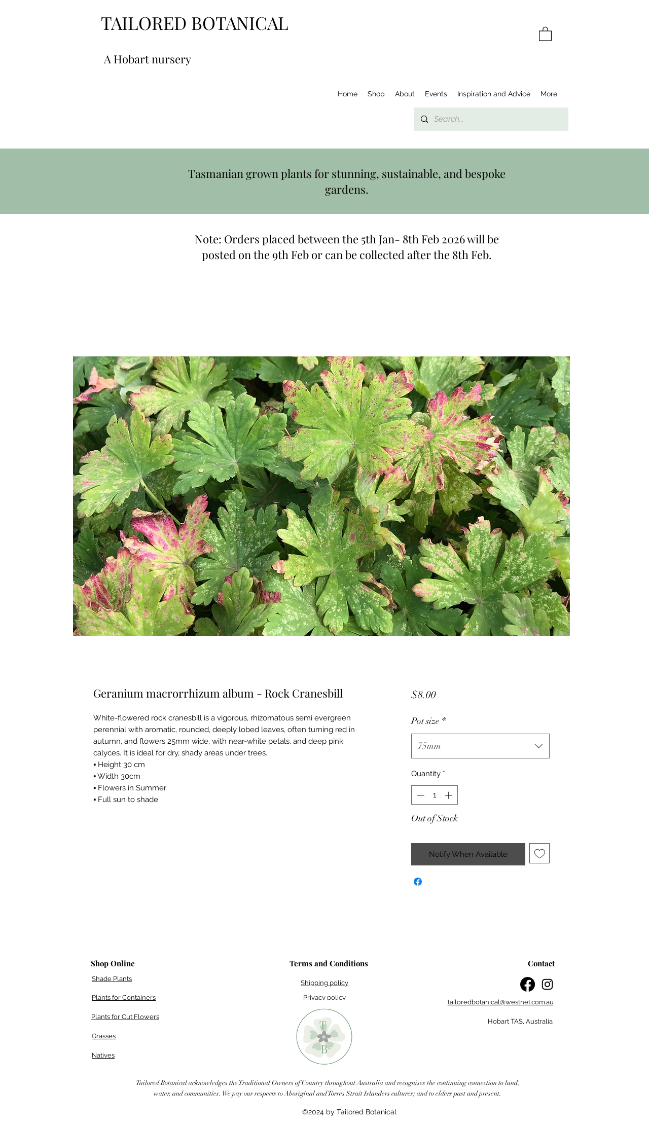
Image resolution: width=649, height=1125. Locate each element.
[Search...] (490, 119)
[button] (545, 33)
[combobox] (480, 746)
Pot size (428, 721)
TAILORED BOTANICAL (195, 22)
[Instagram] (547, 984)
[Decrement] (419, 795)
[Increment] (449, 795)
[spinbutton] (434, 795)
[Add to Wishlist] (539, 853)
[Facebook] (527, 984)
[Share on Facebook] (418, 882)
